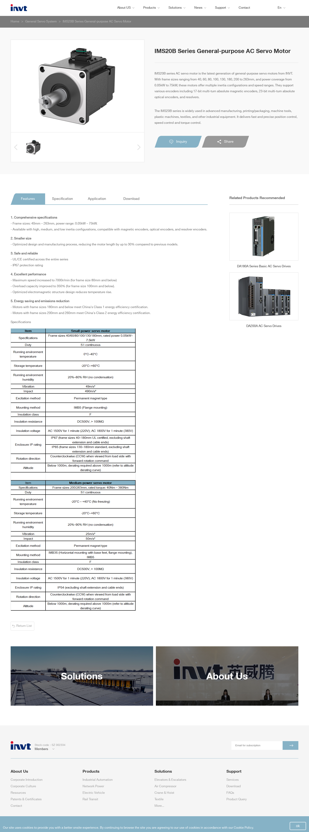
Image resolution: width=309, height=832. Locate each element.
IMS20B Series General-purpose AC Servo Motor (97, 21)
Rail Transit (90, 799)
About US (125, 7)
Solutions (176, 7)
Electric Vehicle (94, 792)
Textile (159, 799)
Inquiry (178, 142)
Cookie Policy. (244, 827)
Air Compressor (165, 786)
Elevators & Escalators (170, 779)
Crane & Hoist (164, 792)
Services (232, 779)
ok (298, 826)
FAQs (230, 792)
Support (222, 7)
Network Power (93, 786)
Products (151, 7)
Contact (244, 7)
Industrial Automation (98, 779)
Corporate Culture (23, 786)
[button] (16, 147)
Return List (24, 625)
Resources (18, 792)
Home (15, 21)
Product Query (236, 799)
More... (159, 805)
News (200, 7)
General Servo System (41, 21)
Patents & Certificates (26, 799)
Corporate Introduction (27, 779)
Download (233, 786)
